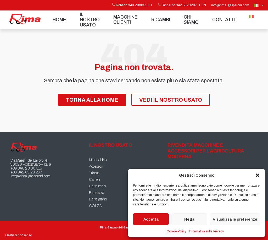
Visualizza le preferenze (235, 219)
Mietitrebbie (98, 160)
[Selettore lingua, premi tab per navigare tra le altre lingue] (259, 5)
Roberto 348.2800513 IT (132, 5)
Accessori (96, 166)
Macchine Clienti (125, 19)
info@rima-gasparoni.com (230, 5)
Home (59, 19)
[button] (257, 175)
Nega (189, 219)
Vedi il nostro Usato (170, 100)
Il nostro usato (90, 20)
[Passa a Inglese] (256, 23)
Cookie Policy (176, 231)
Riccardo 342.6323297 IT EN (182, 5)
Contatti (223, 19)
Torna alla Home (92, 100)
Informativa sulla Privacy (206, 231)
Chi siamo (191, 19)
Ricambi (160, 19)
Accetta (151, 219)
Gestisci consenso (18, 235)
